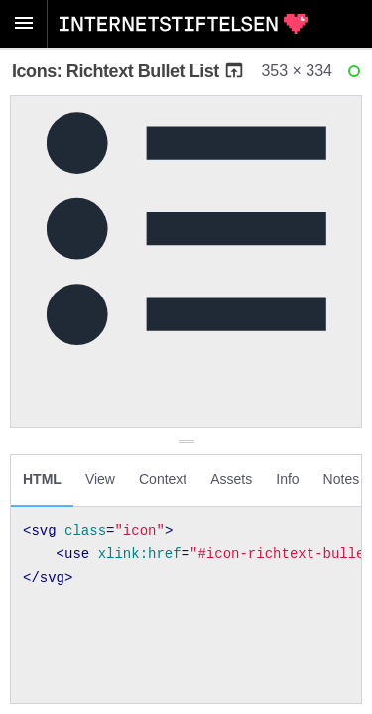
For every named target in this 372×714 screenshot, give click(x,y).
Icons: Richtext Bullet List (128, 71)
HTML (42, 479)
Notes (341, 479)
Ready (357, 75)
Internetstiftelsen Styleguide (184, 24)
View (100, 479)
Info (287, 479)
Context (162, 479)
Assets (231, 479)
